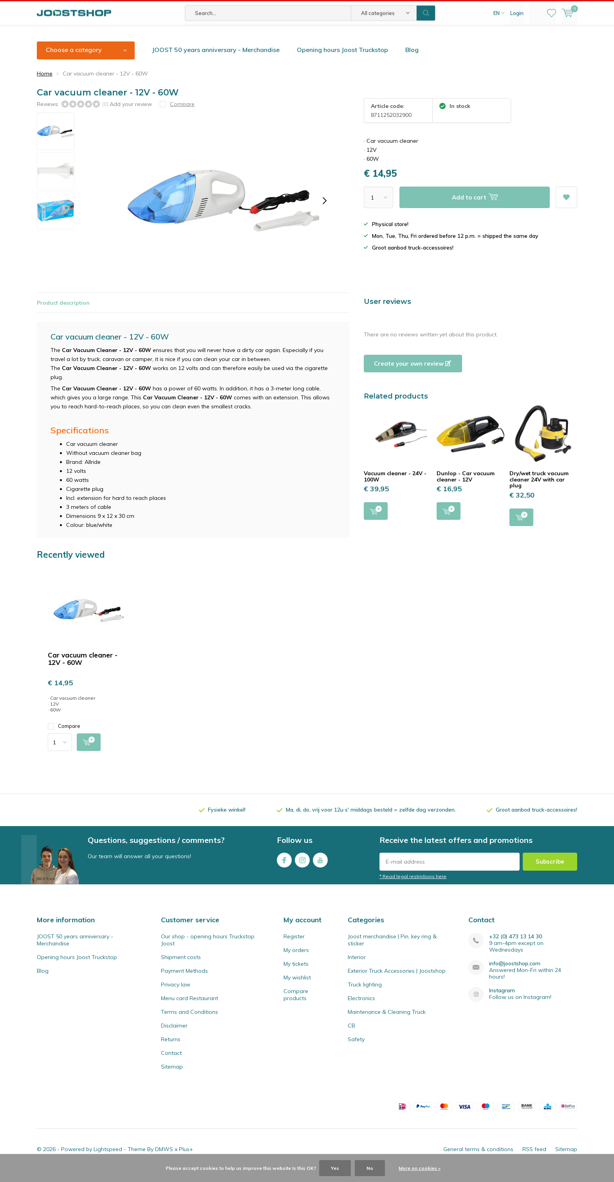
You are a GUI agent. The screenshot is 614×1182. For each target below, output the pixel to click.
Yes (335, 1168)
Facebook (284, 869)
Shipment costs (181, 968)
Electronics (361, 1009)
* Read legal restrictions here (412, 888)
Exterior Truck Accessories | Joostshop (397, 982)
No (370, 1168)
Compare (64, 738)
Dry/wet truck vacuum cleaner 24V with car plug (539, 491)
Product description (63, 314)
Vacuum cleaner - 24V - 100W (395, 488)
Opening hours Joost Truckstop (342, 61)
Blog (412, 61)
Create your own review (412, 375)
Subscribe (550, 873)
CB (351, 1037)
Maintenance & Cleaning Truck (387, 1023)
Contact (171, 1064)
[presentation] (324, 212)
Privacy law (175, 996)
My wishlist (297, 989)
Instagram (302, 869)
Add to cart (376, 522)
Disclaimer (174, 1037)
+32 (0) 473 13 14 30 (515, 948)
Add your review (131, 115)
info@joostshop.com (514, 975)
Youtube (320, 869)
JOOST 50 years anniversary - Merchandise (216, 61)
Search (426, 35)
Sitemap (172, 1078)
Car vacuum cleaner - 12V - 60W (82, 670)
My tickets (296, 975)
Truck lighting (365, 996)
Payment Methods (184, 982)
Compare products (296, 1006)
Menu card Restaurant (189, 1009)
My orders (296, 961)
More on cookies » (420, 1168)
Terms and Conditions (189, 1023)
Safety (356, 1050)
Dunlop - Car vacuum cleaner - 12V (466, 488)
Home (44, 84)
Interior (357, 968)
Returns (171, 1050)
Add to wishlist (566, 206)
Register (294, 948)
